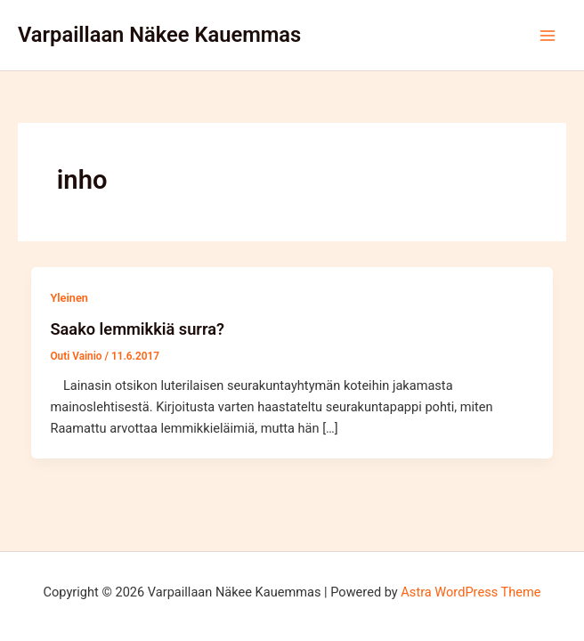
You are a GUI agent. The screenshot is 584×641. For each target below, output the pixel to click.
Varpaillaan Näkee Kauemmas (159, 34)
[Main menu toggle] (547, 35)
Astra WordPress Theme (470, 592)
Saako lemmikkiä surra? (136, 329)
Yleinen (68, 297)
